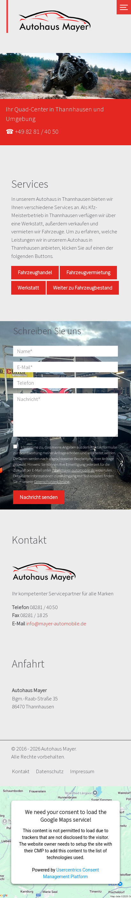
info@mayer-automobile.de (73, 470)
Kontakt (20, 771)
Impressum (82, 771)
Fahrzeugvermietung (88, 272)
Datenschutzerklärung (51, 481)
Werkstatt (28, 287)
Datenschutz (50, 771)
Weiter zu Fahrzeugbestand (82, 287)
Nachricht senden (38, 497)
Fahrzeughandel (35, 272)
